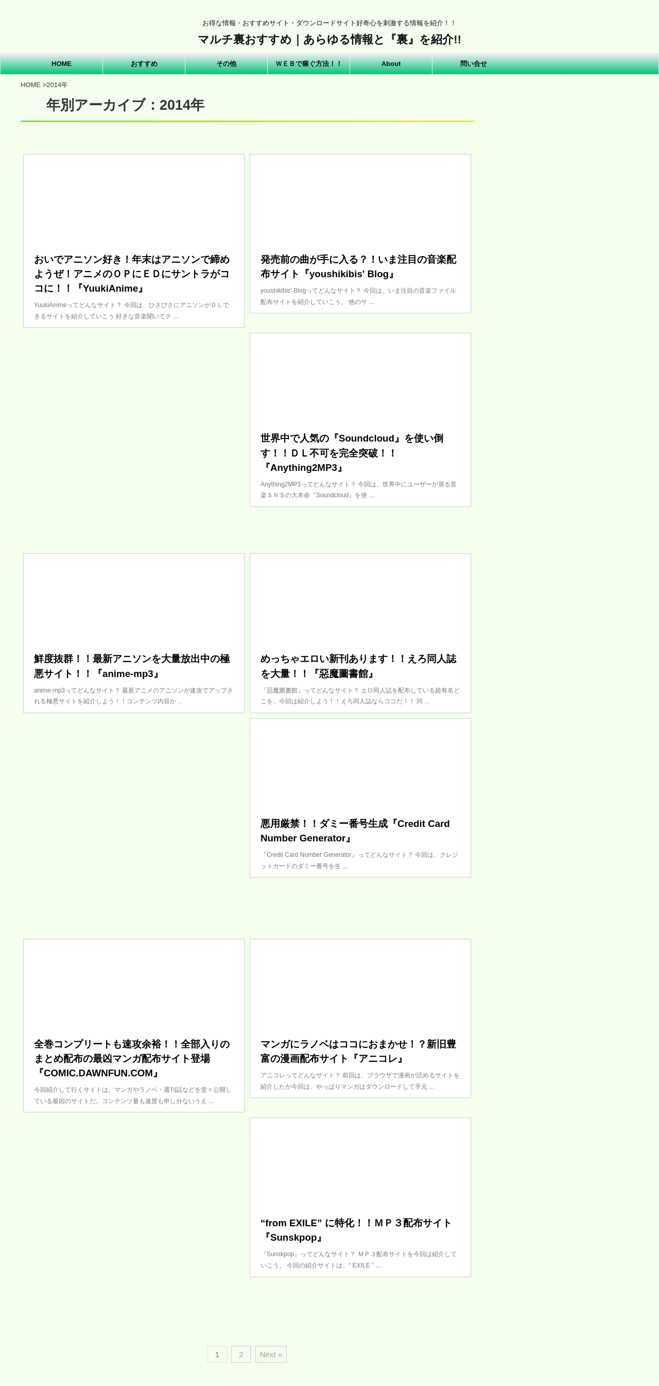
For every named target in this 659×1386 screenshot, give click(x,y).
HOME (61, 63)
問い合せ (473, 63)
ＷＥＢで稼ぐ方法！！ (308, 63)
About (391, 63)
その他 (226, 63)
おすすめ (144, 63)
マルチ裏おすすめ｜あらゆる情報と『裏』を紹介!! (329, 39)
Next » (271, 1354)
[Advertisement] (134, 435)
